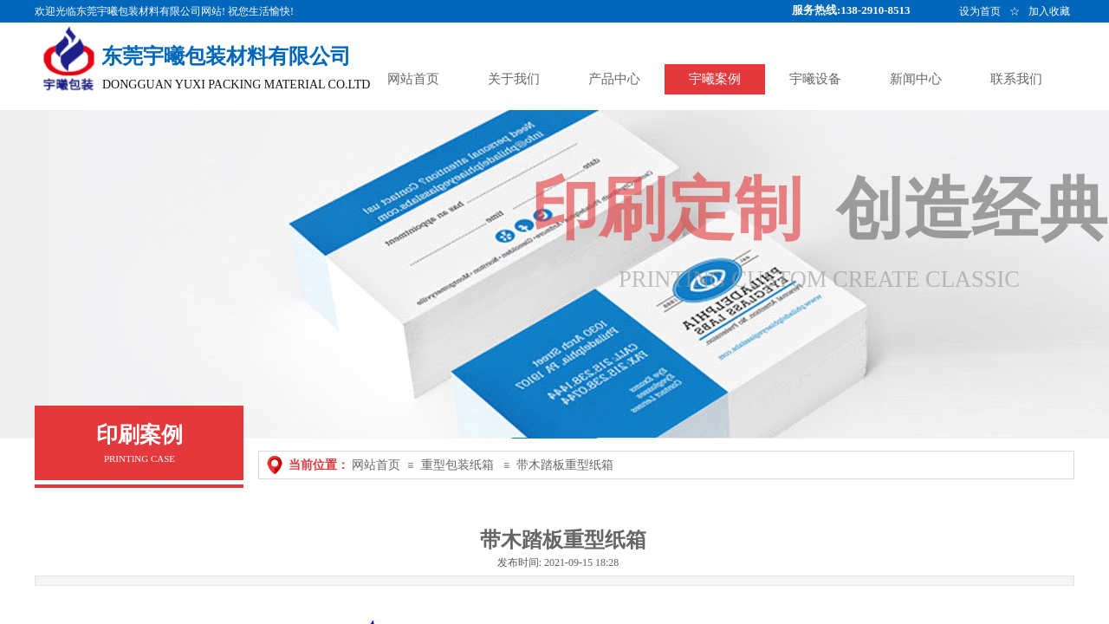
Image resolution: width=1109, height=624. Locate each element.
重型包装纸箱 (457, 464)
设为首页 (980, 11)
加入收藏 (1049, 11)
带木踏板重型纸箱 (564, 464)
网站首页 (376, 464)
